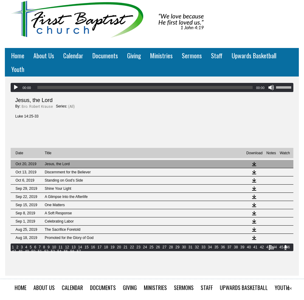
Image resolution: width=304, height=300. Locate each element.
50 (33, 251)
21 (125, 247)
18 (106, 247)
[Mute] (271, 87)
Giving (134, 55)
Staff (217, 55)
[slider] (145, 87)
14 (80, 247)
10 (54, 247)
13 (73, 247)
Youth (17, 69)
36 (223, 247)
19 (112, 247)
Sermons (192, 55)
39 (242, 247)
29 (177, 247)
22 (132, 247)
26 (158, 247)
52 (46, 251)
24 (145, 247)
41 (255, 247)
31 (190, 247)
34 (210, 247)
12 (67, 247)
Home (17, 55)
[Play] (16, 87)
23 (138, 247)
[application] (152, 87)
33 (203, 247)
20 (119, 247)
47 (14, 251)
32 (197, 247)
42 (262, 247)
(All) (71, 106)
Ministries (161, 55)
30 (184, 247)
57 (79, 251)
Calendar (73, 55)
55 (66, 251)
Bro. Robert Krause (37, 106)
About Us (43, 55)
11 (61, 247)
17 (100, 247)
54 (59, 251)
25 (152, 247)
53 (53, 251)
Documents (105, 55)
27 (164, 247)
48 (20, 251)
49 (27, 251)
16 (93, 247)
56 (72, 251)
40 (249, 247)
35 (216, 247)
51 (40, 251)
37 (229, 247)
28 (171, 247)
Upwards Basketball (254, 55)
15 (86, 247)
